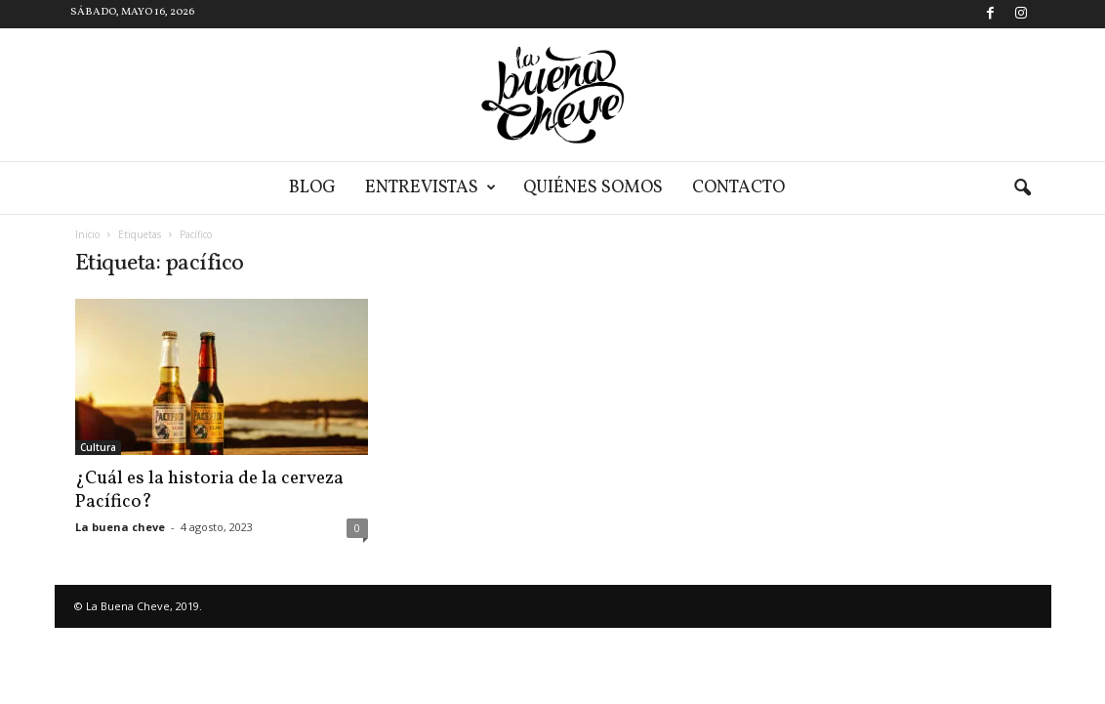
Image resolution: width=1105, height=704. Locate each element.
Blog (312, 188)
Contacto (738, 188)
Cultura (98, 447)
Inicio (87, 234)
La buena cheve (120, 526)
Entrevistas (430, 188)
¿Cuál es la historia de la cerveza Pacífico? (209, 490)
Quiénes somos (593, 188)
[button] (1022, 188)
